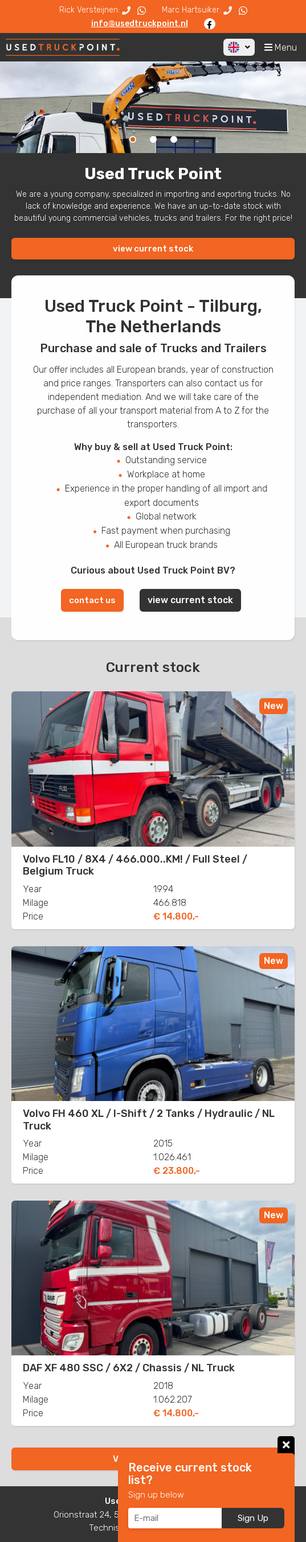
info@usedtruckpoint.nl (139, 23)
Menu (280, 47)
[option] (153, 107)
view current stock (153, 249)
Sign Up (253, 1518)
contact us (92, 600)
